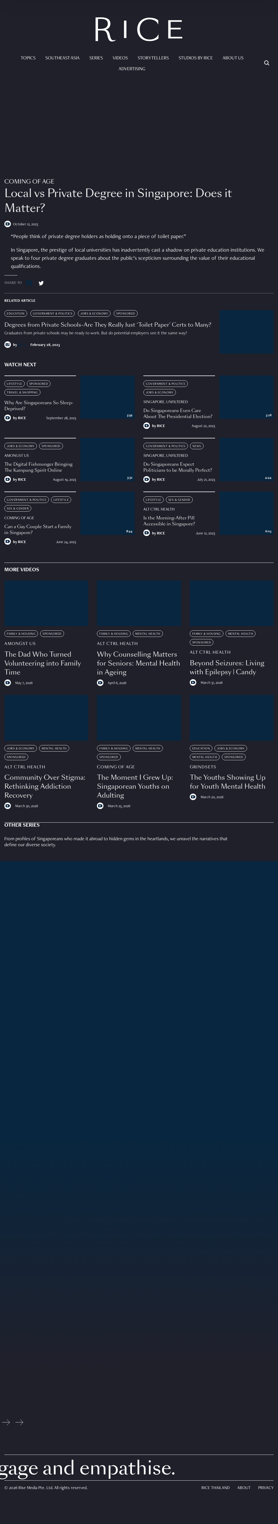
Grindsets (203, 767)
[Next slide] (19, 1423)
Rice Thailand (215, 1488)
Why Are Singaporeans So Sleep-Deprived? (38, 406)
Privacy (266, 1488)
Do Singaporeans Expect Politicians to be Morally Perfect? (178, 467)
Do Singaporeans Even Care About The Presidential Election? (177, 414)
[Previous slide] (6, 1423)
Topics (28, 58)
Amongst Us (16, 456)
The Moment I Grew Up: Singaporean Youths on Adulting (135, 786)
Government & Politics (52, 313)
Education (16, 313)
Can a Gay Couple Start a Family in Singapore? (37, 530)
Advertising (132, 69)
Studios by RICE (196, 58)
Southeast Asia (62, 58)
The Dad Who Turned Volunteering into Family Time (42, 663)
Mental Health (147, 634)
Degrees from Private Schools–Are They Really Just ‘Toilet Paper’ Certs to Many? (107, 325)
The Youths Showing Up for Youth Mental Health (228, 782)
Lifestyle (14, 384)
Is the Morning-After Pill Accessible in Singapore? (169, 521)
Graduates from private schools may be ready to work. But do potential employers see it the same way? (95, 333)
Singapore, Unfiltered (165, 402)
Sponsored (125, 313)
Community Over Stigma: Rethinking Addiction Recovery (45, 786)
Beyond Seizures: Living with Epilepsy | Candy (227, 667)
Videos (120, 58)
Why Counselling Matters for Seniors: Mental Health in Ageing (138, 663)
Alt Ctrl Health (159, 509)
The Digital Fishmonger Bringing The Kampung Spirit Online (38, 467)
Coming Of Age (29, 181)
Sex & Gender (18, 508)
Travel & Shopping (22, 392)
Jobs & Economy (94, 313)
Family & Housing (21, 634)
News (196, 446)
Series (96, 58)
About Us (233, 58)
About (244, 1488)
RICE (22, 345)
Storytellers (153, 58)
